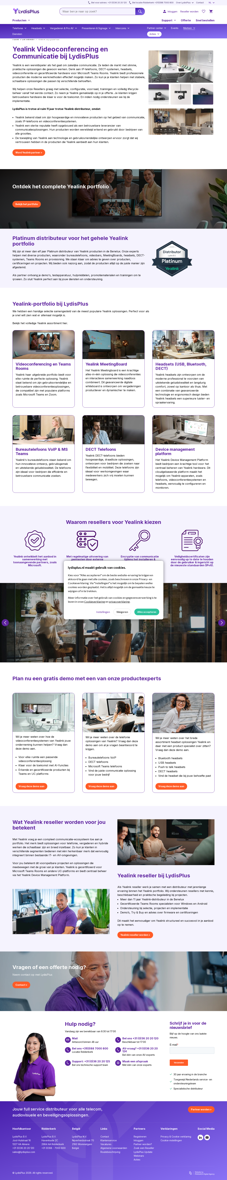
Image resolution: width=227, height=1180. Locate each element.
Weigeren (122, 611)
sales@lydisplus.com (23, 1152)
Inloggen (138, 1140)
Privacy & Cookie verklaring (176, 1136)
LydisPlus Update (143, 1152)
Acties (137, 1159)
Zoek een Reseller (144, 1148)
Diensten (17, 34)
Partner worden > (201, 1109)
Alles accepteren (146, 611)
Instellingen (103, 611)
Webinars (139, 1155)
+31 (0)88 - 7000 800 (54, 1148)
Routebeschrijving (110, 1152)
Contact (104, 1136)
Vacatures (105, 1144)
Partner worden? (143, 1144)
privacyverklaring (119, 601)
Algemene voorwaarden (113, 1148)
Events (174, 28)
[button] (5, 622)
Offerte (186, 20)
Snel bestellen (205, 20)
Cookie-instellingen (171, 1140)
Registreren (140, 1136)
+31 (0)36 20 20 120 (23, 1148)
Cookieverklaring (94, 601)
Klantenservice (108, 1140)
